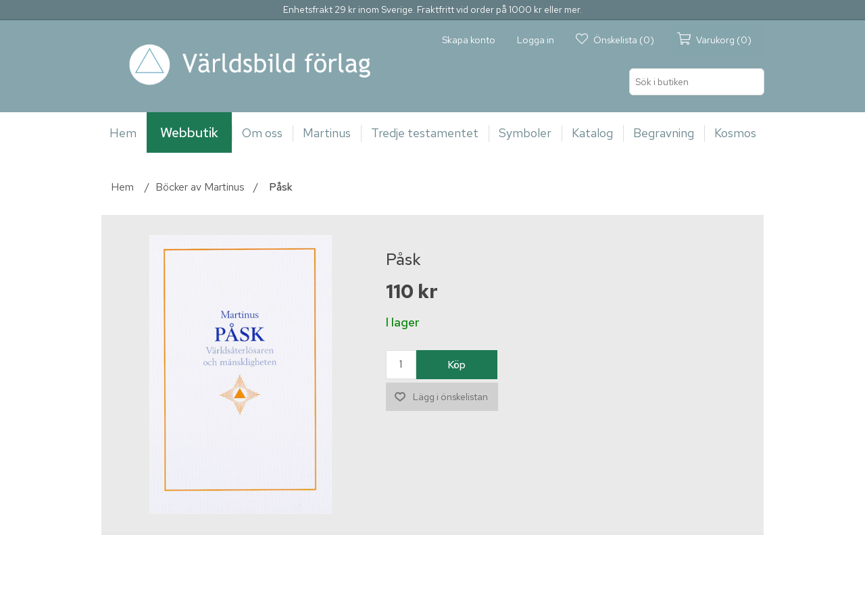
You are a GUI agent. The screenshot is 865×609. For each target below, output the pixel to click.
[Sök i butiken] (696, 81)
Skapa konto (468, 40)
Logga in (535, 40)
